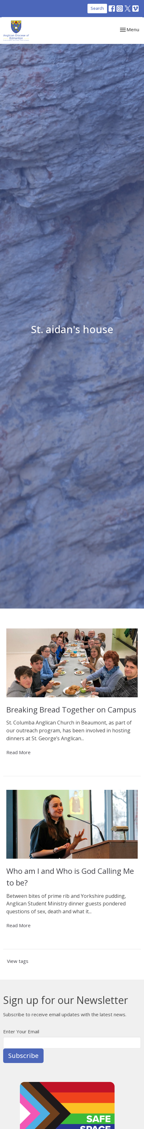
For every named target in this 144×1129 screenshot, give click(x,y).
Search (97, 8)
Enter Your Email (21, 1031)
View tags (17, 961)
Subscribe (23, 1055)
